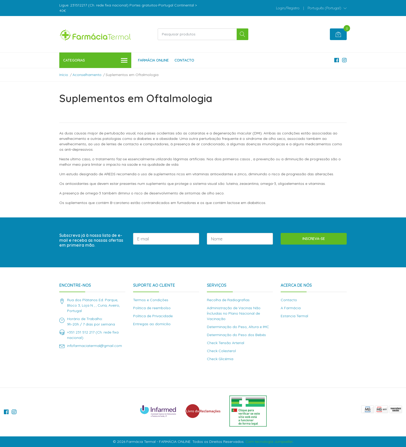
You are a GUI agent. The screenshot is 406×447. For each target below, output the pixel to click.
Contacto (184, 60)
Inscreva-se (313, 238)
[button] (327, 8)
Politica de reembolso (152, 308)
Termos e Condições (150, 300)
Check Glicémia (220, 359)
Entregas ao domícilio (152, 324)
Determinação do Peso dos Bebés (236, 334)
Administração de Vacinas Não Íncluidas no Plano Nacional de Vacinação (233, 313)
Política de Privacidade (153, 316)
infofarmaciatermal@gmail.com (94, 345)
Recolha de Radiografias (228, 300)
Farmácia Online (153, 60)
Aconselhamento (87, 74)
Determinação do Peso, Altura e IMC (238, 326)
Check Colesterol (221, 350)
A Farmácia (291, 308)
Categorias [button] (95, 60)
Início (63, 74)
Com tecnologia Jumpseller (269, 441)
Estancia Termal (294, 316)
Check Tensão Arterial (225, 342)
